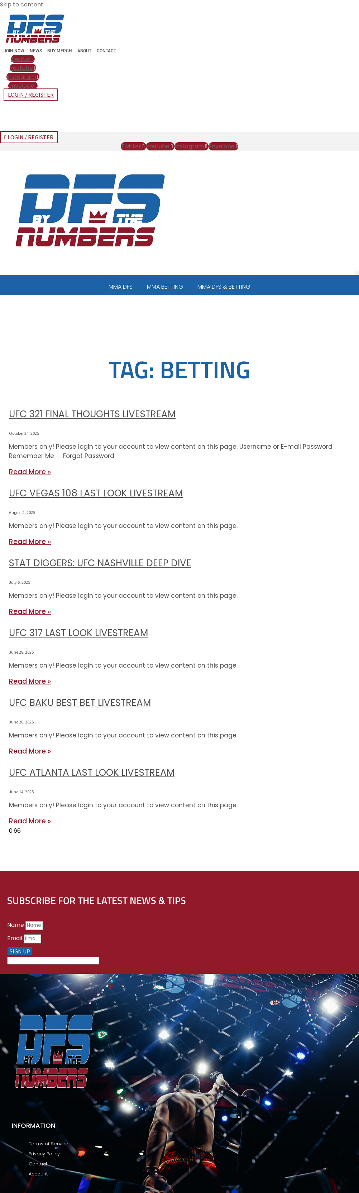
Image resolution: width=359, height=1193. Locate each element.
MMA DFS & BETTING (223, 287)
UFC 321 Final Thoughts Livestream (92, 414)
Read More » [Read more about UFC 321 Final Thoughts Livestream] (30, 472)
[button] (357, 273)
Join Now (14, 50)
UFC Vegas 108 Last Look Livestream (96, 493)
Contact (106, 50)
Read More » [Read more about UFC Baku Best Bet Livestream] (30, 751)
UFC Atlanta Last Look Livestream (91, 772)
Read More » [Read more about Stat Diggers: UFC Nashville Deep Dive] (30, 611)
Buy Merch (59, 50)
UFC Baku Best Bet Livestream (80, 702)
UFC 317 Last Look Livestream (78, 632)
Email (15, 938)
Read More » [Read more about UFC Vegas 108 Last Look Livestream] (30, 542)
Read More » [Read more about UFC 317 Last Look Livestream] (30, 681)
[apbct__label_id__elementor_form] (53, 960)
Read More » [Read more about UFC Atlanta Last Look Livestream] (30, 821)
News (36, 50)
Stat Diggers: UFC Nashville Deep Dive (100, 563)
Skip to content (21, 4)
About (84, 50)
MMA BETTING (165, 287)
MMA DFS (121, 287)
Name (16, 925)
